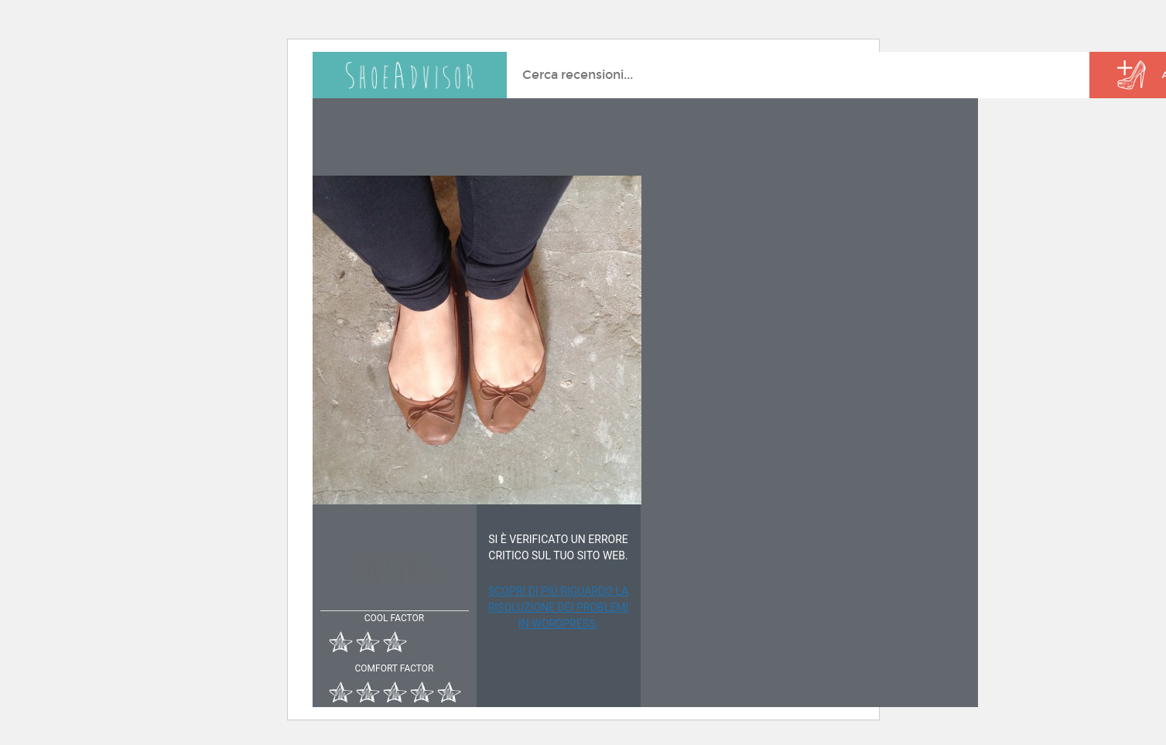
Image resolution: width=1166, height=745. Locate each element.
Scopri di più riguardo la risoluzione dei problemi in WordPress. (558, 607)
